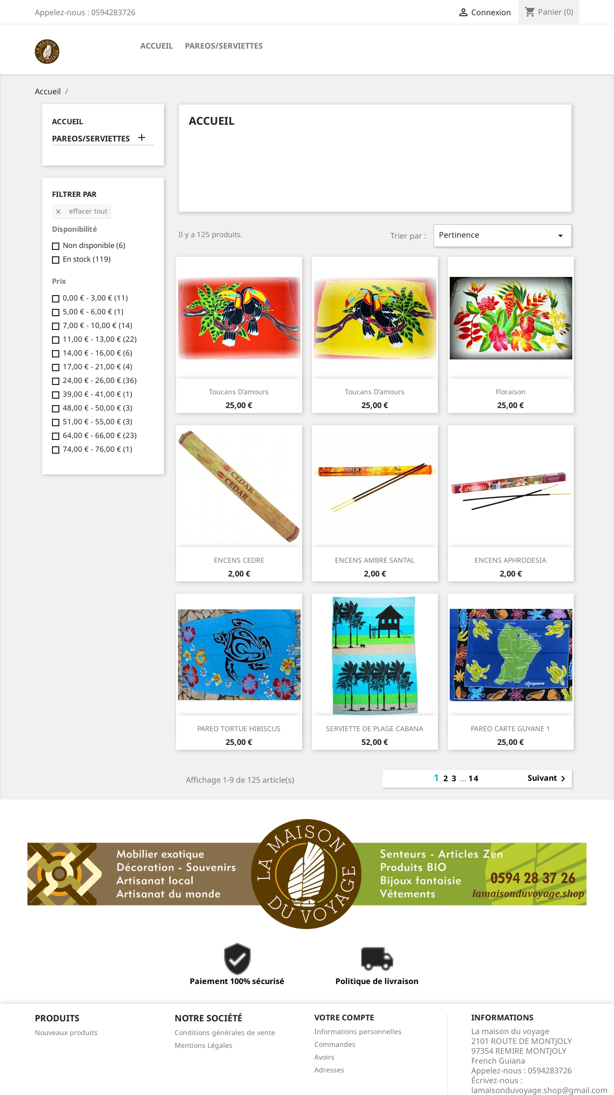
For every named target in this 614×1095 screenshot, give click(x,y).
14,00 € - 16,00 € (97, 352)
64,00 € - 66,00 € (100, 435)
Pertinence (502, 235)
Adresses (329, 1069)
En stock (87, 259)
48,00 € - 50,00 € (97, 407)
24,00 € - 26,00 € (100, 380)
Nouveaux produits (66, 1032)
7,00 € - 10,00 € (97, 325)
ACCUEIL (156, 45)
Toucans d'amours (239, 391)
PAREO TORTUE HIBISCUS (239, 728)
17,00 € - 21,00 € (97, 366)
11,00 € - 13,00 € (100, 339)
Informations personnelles (358, 1031)
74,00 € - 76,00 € (97, 449)
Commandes (335, 1044)
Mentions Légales (203, 1045)
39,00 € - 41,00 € (97, 394)
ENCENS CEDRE (239, 560)
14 (473, 778)
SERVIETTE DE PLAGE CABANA (374, 728)
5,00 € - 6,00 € (93, 311)
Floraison (511, 391)
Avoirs (324, 1057)
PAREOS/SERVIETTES (224, 45)
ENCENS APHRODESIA (510, 560)
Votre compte (344, 1017)
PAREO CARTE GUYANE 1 (510, 728)
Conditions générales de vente (225, 1032)
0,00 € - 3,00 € (95, 297)
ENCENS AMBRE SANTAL (374, 560)
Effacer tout (80, 211)
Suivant (548, 779)
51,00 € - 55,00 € (97, 421)
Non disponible (94, 245)
